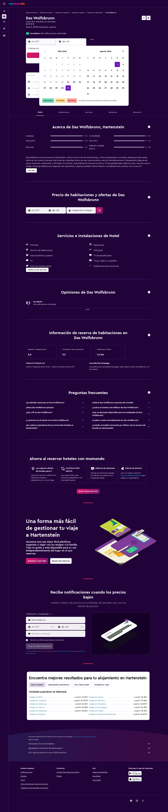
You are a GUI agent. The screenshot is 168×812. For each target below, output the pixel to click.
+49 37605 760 (32, 30)
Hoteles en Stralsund (37, 714)
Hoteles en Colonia (36, 707)
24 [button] (68, 82)
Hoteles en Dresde (96, 711)
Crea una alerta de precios (131, 475)
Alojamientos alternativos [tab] (58, 685)
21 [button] (51, 82)
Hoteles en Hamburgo (38, 704)
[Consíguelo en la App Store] (135, 779)
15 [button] (56, 76)
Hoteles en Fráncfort (97, 700)
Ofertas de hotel (31, 12)
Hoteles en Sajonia (78, 12)
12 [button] (80, 70)
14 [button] (51, 76)
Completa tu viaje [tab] (101, 685)
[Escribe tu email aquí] (58, 633)
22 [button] (56, 82)
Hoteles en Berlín (36, 697)
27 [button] (45, 88)
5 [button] (80, 64)
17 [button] (68, 76)
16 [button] (62, 76)
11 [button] (74, 70)
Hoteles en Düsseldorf (97, 704)
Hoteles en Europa (46, 12)
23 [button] (62, 82)
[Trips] (4, 28)
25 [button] (74, 82)
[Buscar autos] (4, 21)
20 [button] (45, 82)
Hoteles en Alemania (62, 12)
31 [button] (68, 88)
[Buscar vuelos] (4, 11)
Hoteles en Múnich (96, 697)
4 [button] (74, 64)
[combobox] (58, 620)
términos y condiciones (65, 651)
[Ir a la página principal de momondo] (17, 3)
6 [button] (44, 70)
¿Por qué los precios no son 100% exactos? (89, 752)
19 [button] (80, 76)
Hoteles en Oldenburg (38, 711)
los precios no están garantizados (84, 736)
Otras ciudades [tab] (37, 685)
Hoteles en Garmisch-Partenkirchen (102, 714)
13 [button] (45, 76)
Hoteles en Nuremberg (98, 707)
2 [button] (62, 64)
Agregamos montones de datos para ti (89, 748)
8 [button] (56, 70)
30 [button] (62, 88)
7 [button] (50, 70)
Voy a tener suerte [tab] (81, 685)
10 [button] (68, 70)
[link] (88, 491)
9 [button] (62, 70)
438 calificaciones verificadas (53, 33)
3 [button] (68, 64)
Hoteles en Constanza (37, 700)
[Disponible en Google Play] (135, 773)
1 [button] (56, 64)
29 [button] (56, 88)
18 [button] (74, 76)
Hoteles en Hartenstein (95, 12)
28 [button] (50, 88)
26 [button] (80, 82)
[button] (4, 3)
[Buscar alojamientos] (4, 16)
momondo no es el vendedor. (89, 743)
